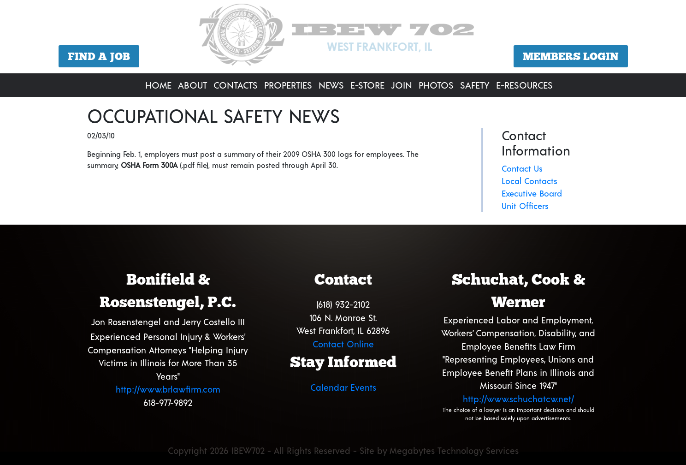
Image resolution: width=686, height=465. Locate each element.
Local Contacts (529, 181)
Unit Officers (525, 206)
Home (158, 84)
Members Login (571, 56)
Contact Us (522, 168)
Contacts (235, 84)
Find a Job (99, 56)
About (192, 84)
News (331, 84)
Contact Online (343, 344)
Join (401, 84)
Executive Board (532, 193)
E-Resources (524, 84)
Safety (475, 84)
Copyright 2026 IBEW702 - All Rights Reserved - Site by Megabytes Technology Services (343, 450)
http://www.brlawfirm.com (168, 389)
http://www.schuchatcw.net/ (518, 398)
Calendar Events (343, 387)
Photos (436, 84)
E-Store (367, 84)
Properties (288, 84)
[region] (343, 38)
